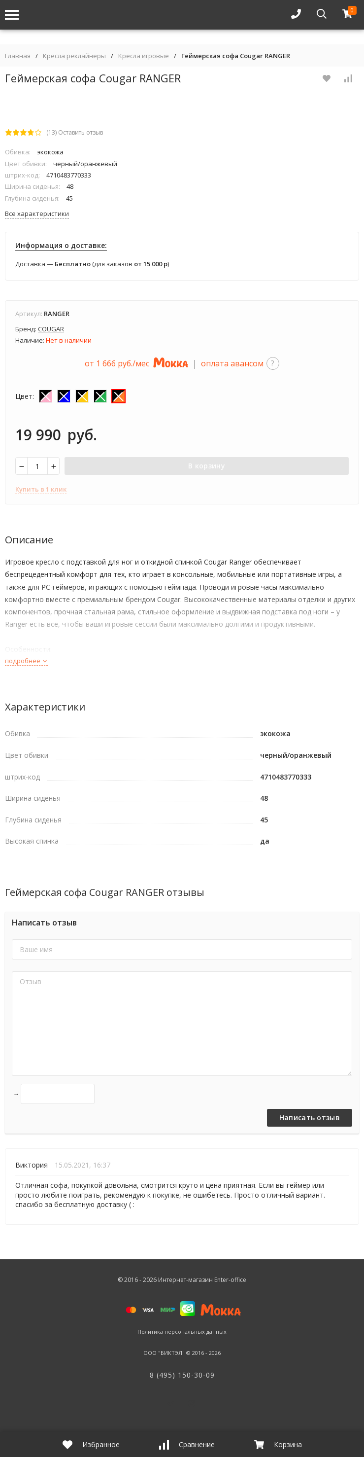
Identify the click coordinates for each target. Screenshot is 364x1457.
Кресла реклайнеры (74, 56)
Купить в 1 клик (40, 489)
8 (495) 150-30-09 (182, 1375)
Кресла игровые (143, 56)
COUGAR (51, 328)
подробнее (26, 660)
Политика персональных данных (182, 1331)
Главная (18, 56)
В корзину (206, 465)
